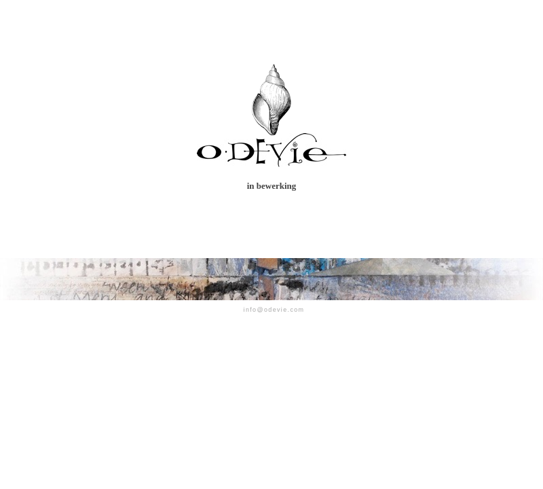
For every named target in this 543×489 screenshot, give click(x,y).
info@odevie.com (274, 309)
